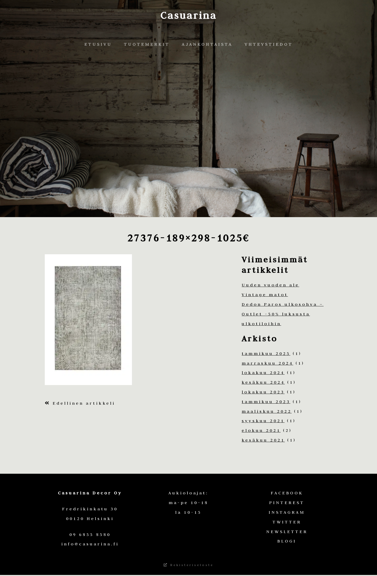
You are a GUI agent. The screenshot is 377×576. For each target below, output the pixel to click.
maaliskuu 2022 (267, 411)
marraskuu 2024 (267, 363)
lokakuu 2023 (263, 392)
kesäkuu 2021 (263, 440)
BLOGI (286, 541)
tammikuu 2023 (266, 401)
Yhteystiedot (269, 44)
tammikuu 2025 (266, 353)
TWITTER (287, 522)
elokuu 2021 (261, 430)
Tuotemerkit (147, 44)
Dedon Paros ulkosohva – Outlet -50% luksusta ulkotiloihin (283, 313)
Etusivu (98, 44)
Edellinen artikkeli (80, 403)
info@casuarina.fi (90, 544)
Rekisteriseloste (188, 566)
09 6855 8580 (90, 534)
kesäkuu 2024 (263, 382)
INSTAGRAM (287, 512)
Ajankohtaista (207, 44)
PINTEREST (286, 502)
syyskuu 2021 (263, 420)
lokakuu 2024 (263, 372)
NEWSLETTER (287, 531)
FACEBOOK (287, 493)
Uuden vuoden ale (270, 285)
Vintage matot (265, 294)
